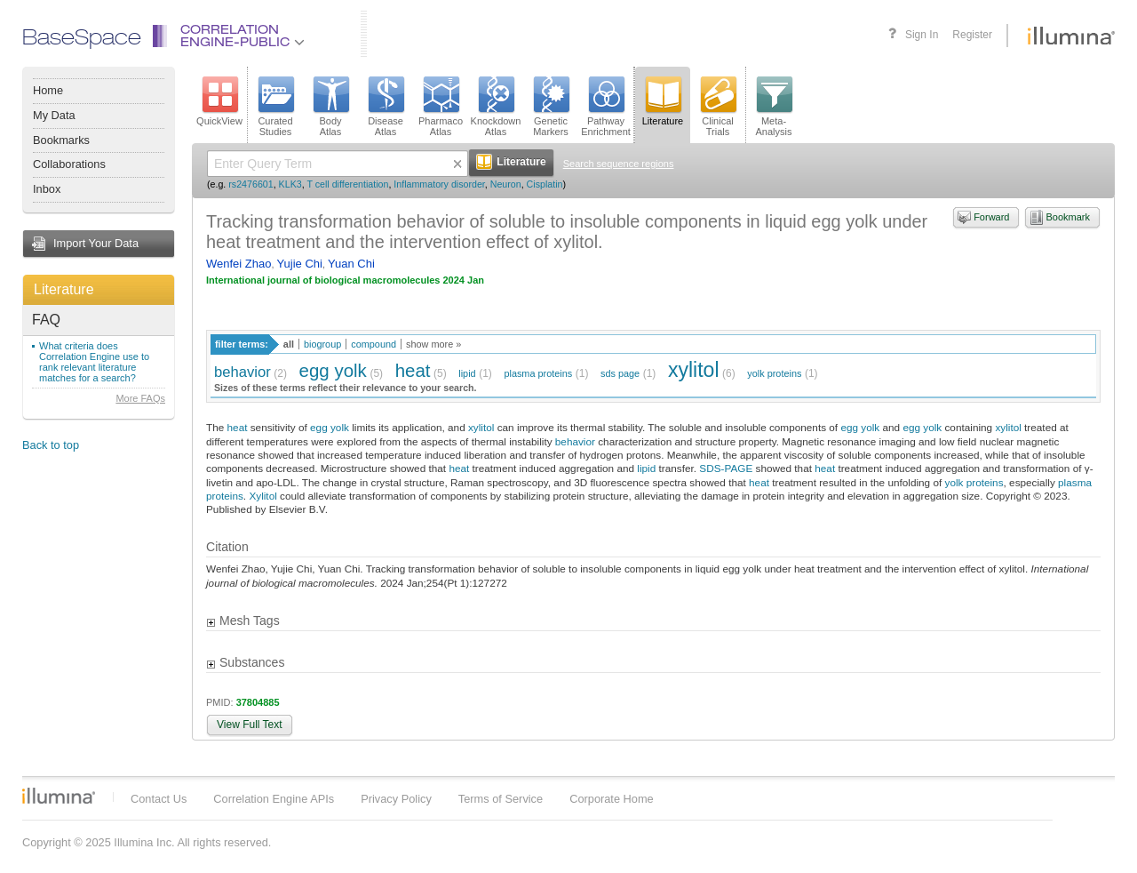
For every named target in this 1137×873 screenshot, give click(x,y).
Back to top (50, 445)
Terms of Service (500, 798)
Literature (64, 289)
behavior (242, 372)
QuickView (219, 101)
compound (373, 344)
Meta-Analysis (774, 106)
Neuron (505, 184)
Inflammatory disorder (439, 184)
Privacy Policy (396, 798)
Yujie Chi (299, 263)
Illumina (58, 796)
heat (413, 370)
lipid (466, 373)
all (288, 344)
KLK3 (290, 184)
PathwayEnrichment (606, 106)
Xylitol (262, 495)
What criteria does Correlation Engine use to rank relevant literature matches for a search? (94, 361)
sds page (620, 373)
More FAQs (140, 398)
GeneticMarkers (550, 106)
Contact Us (159, 798)
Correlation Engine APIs (273, 798)
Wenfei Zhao (238, 263)
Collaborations (69, 164)
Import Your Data (96, 243)
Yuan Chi (351, 263)
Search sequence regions (618, 163)
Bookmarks (61, 140)
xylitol (694, 369)
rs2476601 (250, 184)
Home (48, 90)
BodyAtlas (330, 106)
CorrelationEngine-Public (242, 37)
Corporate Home (611, 798)
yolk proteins (774, 373)
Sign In (921, 34)
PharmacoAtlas (440, 106)
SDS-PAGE (725, 468)
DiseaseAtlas (385, 106)
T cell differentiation (347, 184)
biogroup (322, 344)
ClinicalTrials (717, 106)
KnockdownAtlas (496, 106)
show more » (433, 344)
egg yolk (333, 370)
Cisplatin (545, 184)
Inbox (46, 189)
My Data (54, 115)
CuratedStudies (275, 106)
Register (972, 34)
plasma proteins (538, 373)
